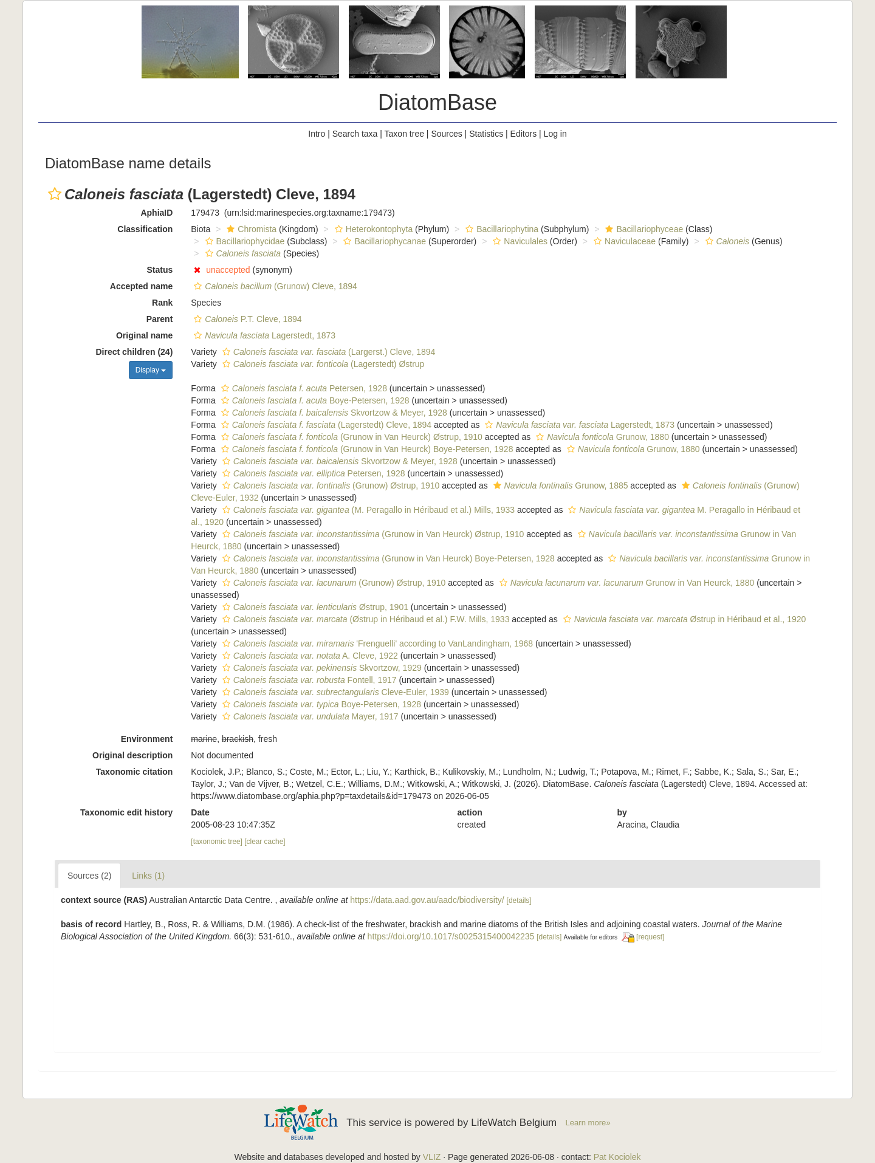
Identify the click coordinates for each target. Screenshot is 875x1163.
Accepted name (141, 286)
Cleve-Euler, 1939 (334, 692)
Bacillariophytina (500, 229)
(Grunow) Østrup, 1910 (329, 485)
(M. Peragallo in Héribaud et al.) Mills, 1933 (367, 510)
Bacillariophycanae (383, 241)
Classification (145, 229)
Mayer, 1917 (309, 716)
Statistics (486, 134)
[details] (519, 900)
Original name (144, 335)
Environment (147, 739)
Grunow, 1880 (601, 437)
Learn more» (588, 1122)
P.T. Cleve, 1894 (246, 319)
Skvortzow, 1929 (320, 668)
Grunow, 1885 (559, 485)
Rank (162, 302)
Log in (555, 134)
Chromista (250, 229)
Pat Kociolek (617, 1157)
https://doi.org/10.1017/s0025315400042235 (451, 936)
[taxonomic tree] (216, 841)
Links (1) (148, 875)
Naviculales (518, 241)
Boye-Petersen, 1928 (314, 400)
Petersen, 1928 (302, 388)
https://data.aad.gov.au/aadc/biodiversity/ (427, 900)
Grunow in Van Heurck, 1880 (625, 583)
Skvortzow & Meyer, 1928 (332, 412)
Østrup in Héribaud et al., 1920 (683, 619)
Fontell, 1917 (308, 680)
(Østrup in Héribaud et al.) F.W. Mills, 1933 (364, 619)
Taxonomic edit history (126, 812)
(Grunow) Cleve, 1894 (274, 286)
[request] (650, 937)
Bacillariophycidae (243, 241)
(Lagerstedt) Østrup (322, 364)
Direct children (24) (134, 352)
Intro (316, 134)
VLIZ (432, 1157)
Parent (159, 319)
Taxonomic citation (134, 772)
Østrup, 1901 (313, 607)
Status (160, 270)
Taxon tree (404, 134)
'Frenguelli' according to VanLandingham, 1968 (376, 643)
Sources (446, 134)
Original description (132, 755)
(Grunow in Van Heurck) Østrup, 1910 (350, 437)
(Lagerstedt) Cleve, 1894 (324, 425)
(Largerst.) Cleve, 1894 (327, 352)
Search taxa (355, 134)
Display (151, 370)
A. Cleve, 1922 (308, 655)
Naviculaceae (623, 241)
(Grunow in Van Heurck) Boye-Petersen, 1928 (365, 449)
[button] (54, 194)
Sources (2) (89, 875)
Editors (523, 134)
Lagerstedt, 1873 (263, 335)
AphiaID (156, 213)
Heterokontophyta (372, 229)
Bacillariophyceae (642, 229)
